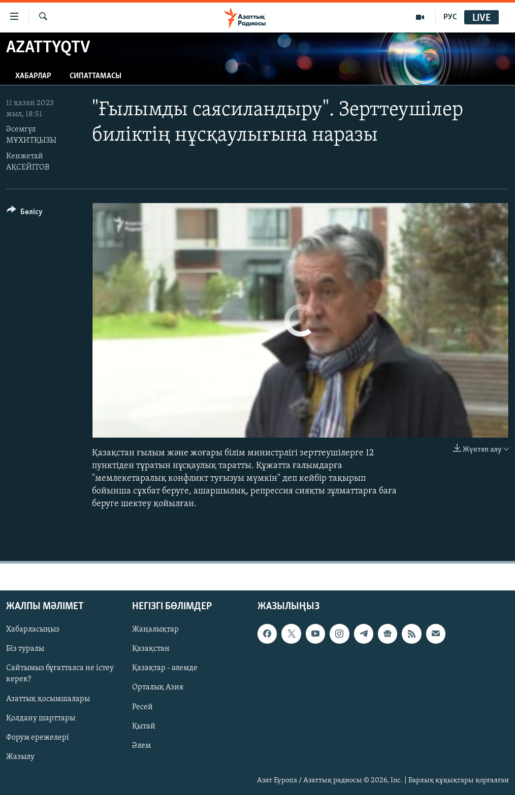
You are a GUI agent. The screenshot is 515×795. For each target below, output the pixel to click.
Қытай (143, 726)
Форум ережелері (37, 737)
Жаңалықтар (155, 629)
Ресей (142, 707)
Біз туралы (25, 649)
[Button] (25, 213)
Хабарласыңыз (32, 629)
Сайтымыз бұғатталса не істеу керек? (60, 673)
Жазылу (20, 756)
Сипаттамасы (95, 76)
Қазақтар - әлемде (165, 668)
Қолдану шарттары (40, 718)
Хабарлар (33, 76)
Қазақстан (151, 649)
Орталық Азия (157, 687)
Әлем (141, 745)
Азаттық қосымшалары (48, 698)
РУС (450, 17)
